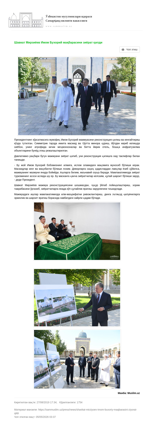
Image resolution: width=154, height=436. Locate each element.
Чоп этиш (129, 49)
